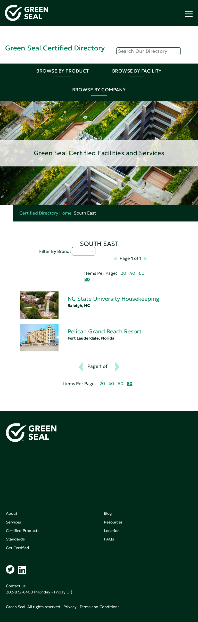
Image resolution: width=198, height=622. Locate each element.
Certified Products (22, 530)
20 (123, 273)
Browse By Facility (137, 71)
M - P (83, 251)
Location (112, 530)
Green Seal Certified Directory (55, 48)
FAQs (109, 539)
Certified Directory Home (45, 213)
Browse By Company (99, 90)
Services (13, 522)
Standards (15, 539)
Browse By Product (62, 71)
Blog (108, 513)
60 (141, 273)
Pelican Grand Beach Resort (105, 331)
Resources (113, 522)
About (11, 513)
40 (132, 273)
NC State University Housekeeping (113, 298)
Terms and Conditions (99, 606)
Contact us (16, 585)
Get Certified (17, 547)
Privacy (70, 606)
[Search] (148, 51)
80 (87, 279)
